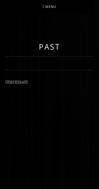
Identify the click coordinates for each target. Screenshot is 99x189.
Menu (50, 6)
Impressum (16, 81)
